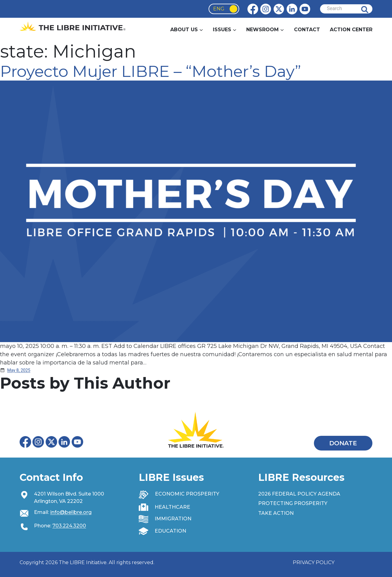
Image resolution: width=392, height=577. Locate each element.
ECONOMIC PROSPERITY (187, 494)
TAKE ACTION (276, 513)
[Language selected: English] (224, 9)
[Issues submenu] (234, 30)
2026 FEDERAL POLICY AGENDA (299, 494)
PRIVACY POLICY (313, 562)
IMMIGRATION (173, 519)
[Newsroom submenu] (282, 30)
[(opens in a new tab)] (196, 211)
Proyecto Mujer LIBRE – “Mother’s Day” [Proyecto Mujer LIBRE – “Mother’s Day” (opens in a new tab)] (150, 71)
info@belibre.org (71, 512)
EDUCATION (170, 531)
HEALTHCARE (172, 507)
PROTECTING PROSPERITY (292, 503)
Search (369, 8)
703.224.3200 (69, 526)
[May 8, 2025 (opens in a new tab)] (18, 370)
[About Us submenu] (201, 30)
